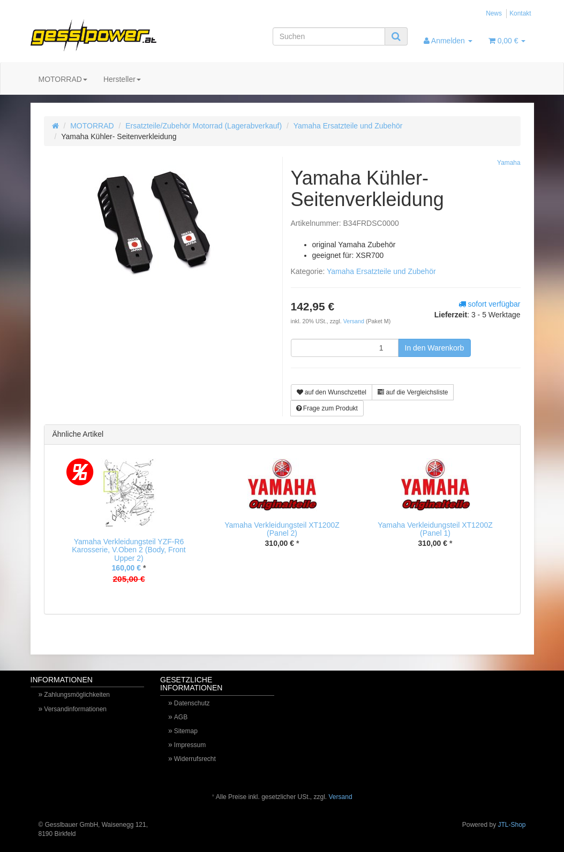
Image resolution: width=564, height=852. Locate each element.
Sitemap (186, 731)
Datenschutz (192, 703)
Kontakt (520, 13)
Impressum (190, 745)
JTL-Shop (511, 824)
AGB (180, 717)
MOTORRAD (63, 79)
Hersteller (122, 79)
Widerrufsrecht (195, 759)
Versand (354, 321)
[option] (129, 529)
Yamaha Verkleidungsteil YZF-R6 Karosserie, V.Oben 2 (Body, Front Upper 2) (128, 549)
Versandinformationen (75, 709)
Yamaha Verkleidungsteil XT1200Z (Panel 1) (435, 529)
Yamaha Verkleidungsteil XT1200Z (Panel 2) (282, 529)
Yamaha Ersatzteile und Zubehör (348, 125)
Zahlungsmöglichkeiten (77, 694)
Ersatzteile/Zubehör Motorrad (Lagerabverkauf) (203, 125)
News (494, 13)
